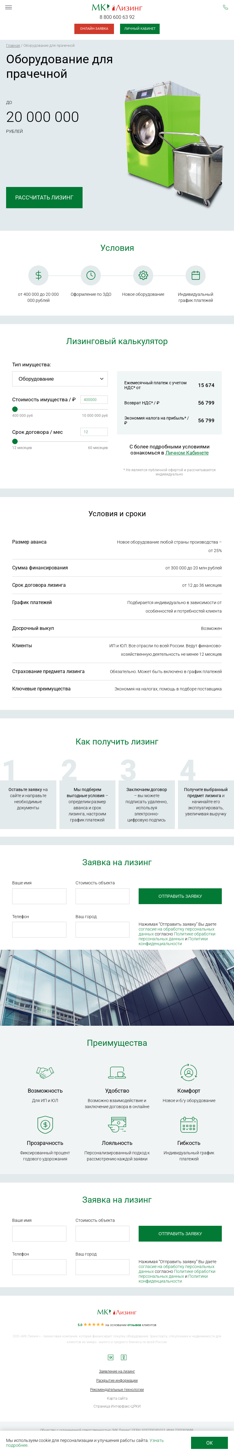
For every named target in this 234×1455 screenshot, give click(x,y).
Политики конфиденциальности (173, 941)
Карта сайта (117, 1398)
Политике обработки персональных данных (177, 936)
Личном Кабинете (187, 453)
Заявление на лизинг (117, 1371)
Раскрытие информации (117, 1380)
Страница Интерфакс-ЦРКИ (117, 1406)
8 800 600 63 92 (117, 17)
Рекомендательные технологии (117, 1390)
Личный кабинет (140, 29)
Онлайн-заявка (94, 29)
